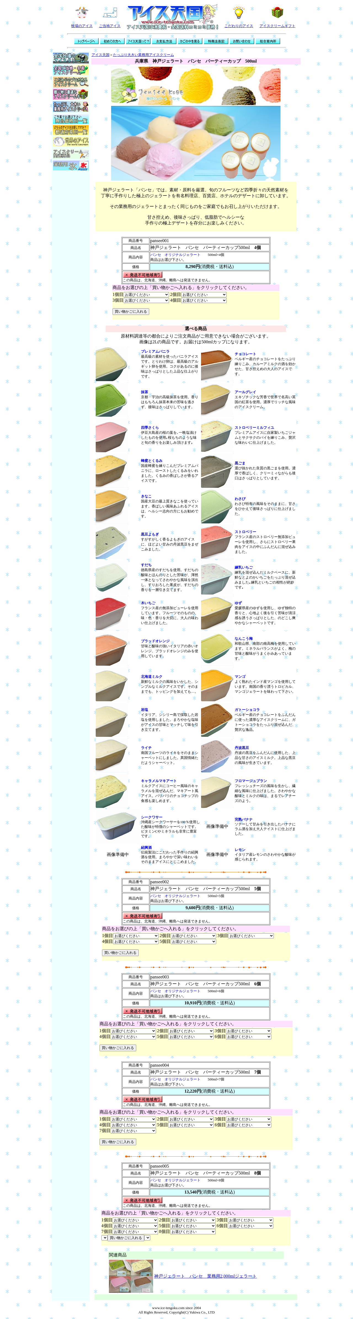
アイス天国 (100, 55)
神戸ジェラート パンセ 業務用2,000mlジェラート (205, 1276)
